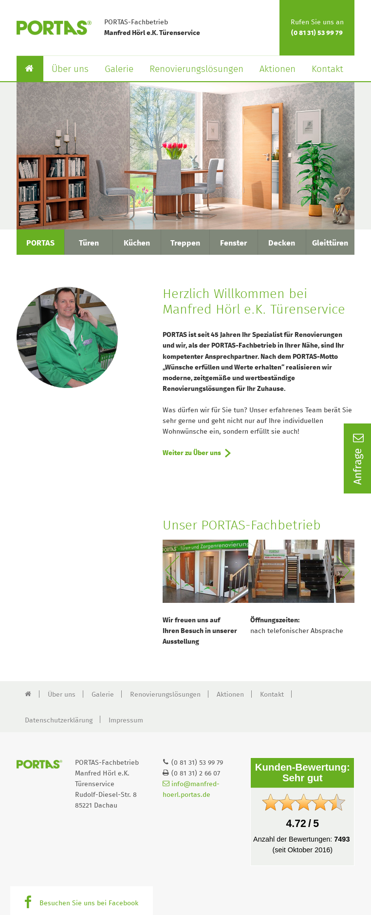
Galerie (119, 69)
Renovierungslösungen (196, 69)
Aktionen (278, 69)
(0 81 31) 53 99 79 (317, 33)
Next (345, 571)
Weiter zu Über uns (192, 453)
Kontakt (327, 69)
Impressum (126, 720)
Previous (172, 571)
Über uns (70, 69)
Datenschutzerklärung (59, 720)
